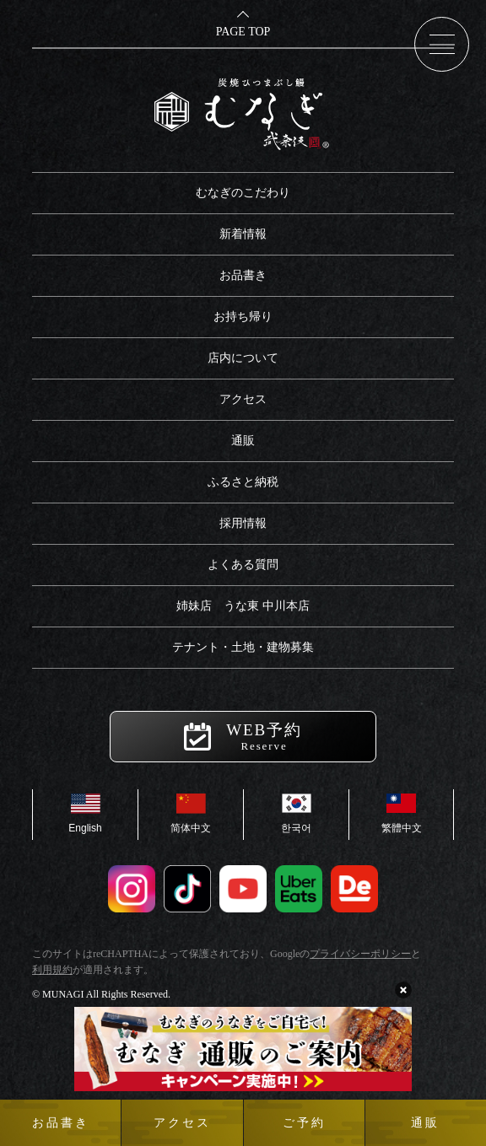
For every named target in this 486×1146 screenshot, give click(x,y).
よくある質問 (243, 564)
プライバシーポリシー (360, 954)
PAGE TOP (243, 31)
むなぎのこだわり (243, 192)
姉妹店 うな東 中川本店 (243, 606)
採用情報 (243, 523)
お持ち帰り (243, 316)
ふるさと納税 (243, 482)
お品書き (243, 275)
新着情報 (243, 234)
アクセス (243, 399)
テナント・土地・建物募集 (243, 647)
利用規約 (52, 970)
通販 (243, 440)
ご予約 (304, 1122)
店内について (243, 358)
